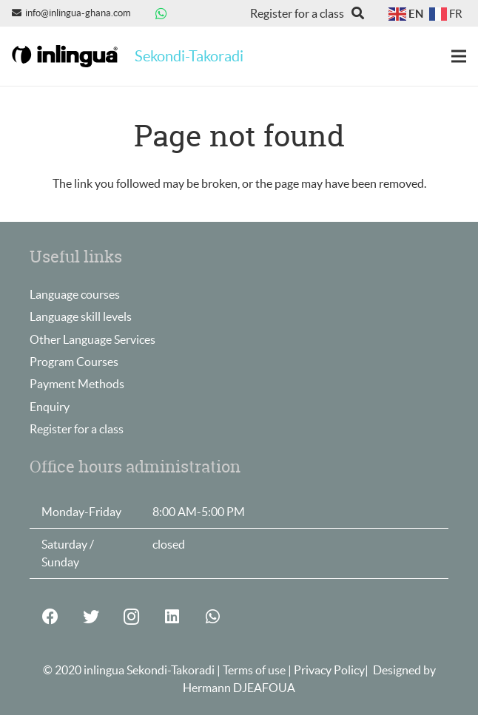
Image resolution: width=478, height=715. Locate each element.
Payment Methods (77, 383)
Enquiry (50, 406)
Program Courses (74, 361)
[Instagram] (131, 617)
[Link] (65, 56)
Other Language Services (92, 339)
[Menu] (459, 56)
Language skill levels (81, 316)
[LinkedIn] (172, 617)
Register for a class (77, 429)
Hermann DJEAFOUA (239, 687)
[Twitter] (90, 617)
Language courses (75, 294)
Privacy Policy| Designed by (365, 670)
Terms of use (255, 670)
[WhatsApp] (161, 13)
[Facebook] (50, 617)
